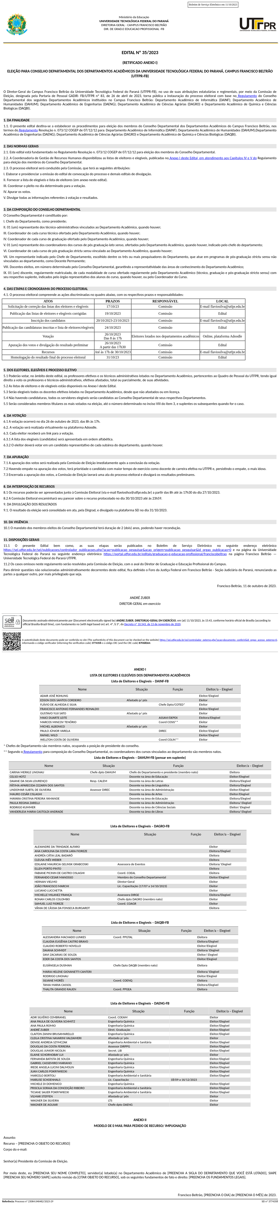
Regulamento (32, 752)
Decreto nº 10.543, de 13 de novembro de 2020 (152, 624)
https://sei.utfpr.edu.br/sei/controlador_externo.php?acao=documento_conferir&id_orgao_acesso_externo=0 (218, 639)
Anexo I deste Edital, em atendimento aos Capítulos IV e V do (213, 158)
